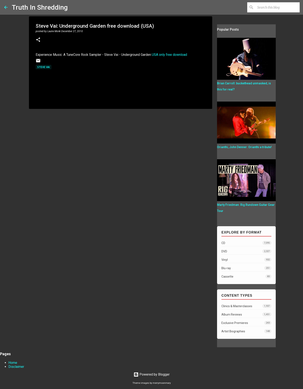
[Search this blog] (278, 7)
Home (12, 363)
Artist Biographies (246, 331)
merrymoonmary (162, 383)
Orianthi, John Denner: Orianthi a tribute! (244, 147)
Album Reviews (246, 314)
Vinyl (246, 260)
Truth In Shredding (40, 7)
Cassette (246, 276)
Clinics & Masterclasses (246, 306)
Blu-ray (246, 268)
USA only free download (169, 55)
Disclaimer (16, 367)
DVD (246, 251)
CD (246, 243)
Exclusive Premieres (246, 323)
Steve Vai (43, 67)
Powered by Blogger (152, 374)
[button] (38, 40)
